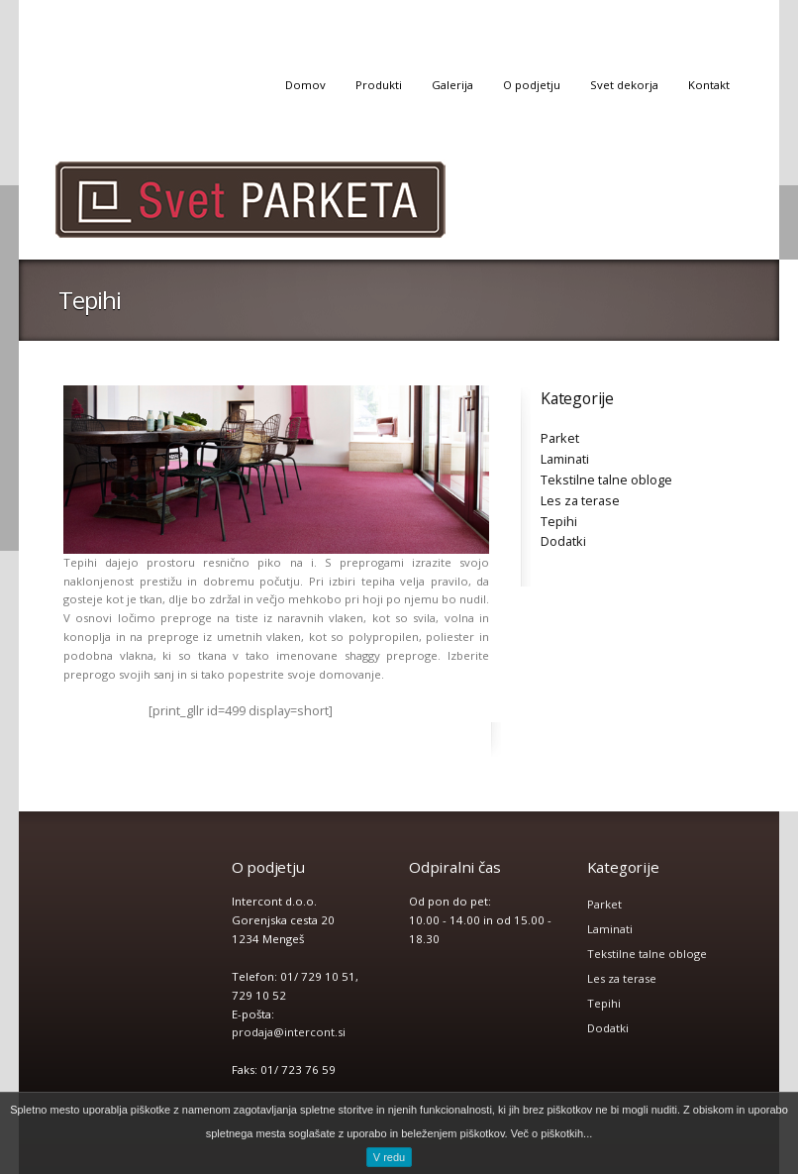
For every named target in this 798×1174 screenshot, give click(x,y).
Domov (305, 84)
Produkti (378, 84)
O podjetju (531, 84)
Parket (560, 438)
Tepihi (559, 521)
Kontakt (709, 84)
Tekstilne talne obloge (606, 479)
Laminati (565, 459)
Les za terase (580, 500)
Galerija (452, 84)
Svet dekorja (624, 84)
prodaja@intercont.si (289, 1031)
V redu (389, 1157)
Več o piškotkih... (552, 1133)
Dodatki (563, 541)
